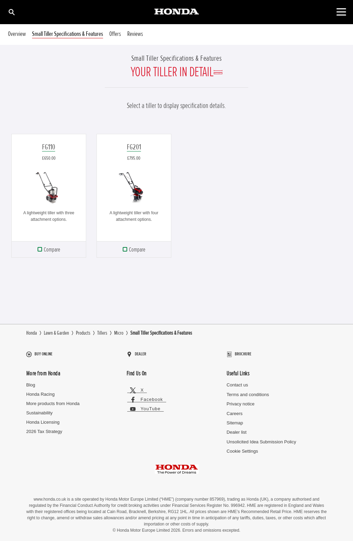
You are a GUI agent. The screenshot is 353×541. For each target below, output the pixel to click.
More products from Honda (53, 400)
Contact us (237, 382)
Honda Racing (40, 391)
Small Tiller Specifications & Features (67, 34)
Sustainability (39, 410)
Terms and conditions (247, 391)
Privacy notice (240, 401)
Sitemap (234, 420)
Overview (17, 34)
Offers (115, 34)
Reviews (135, 34)
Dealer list (236, 429)
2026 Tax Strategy (44, 428)
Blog (30, 382)
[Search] (11, 12)
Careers (234, 410)
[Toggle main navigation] (341, 12)
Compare (52, 249)
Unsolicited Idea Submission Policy (261, 439)
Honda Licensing (43, 419)
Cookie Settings (242, 448)
